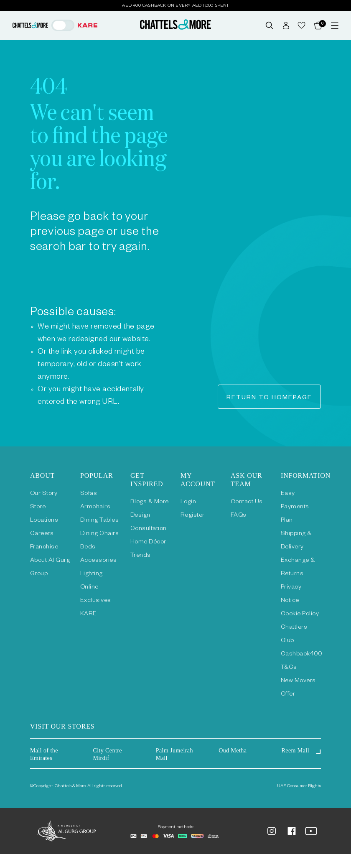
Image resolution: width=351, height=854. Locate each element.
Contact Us (247, 502)
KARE (88, 614)
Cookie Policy (300, 614)
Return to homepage (269, 398)
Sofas (88, 494)
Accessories (98, 561)
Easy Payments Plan (295, 507)
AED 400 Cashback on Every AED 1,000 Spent (175, 5)
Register (193, 515)
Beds (88, 547)
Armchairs (95, 507)
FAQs (239, 515)
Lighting (91, 574)
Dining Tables (99, 520)
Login (188, 502)
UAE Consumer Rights (299, 786)
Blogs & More (149, 502)
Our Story (43, 494)
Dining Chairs (99, 534)
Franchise (44, 547)
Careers (41, 534)
